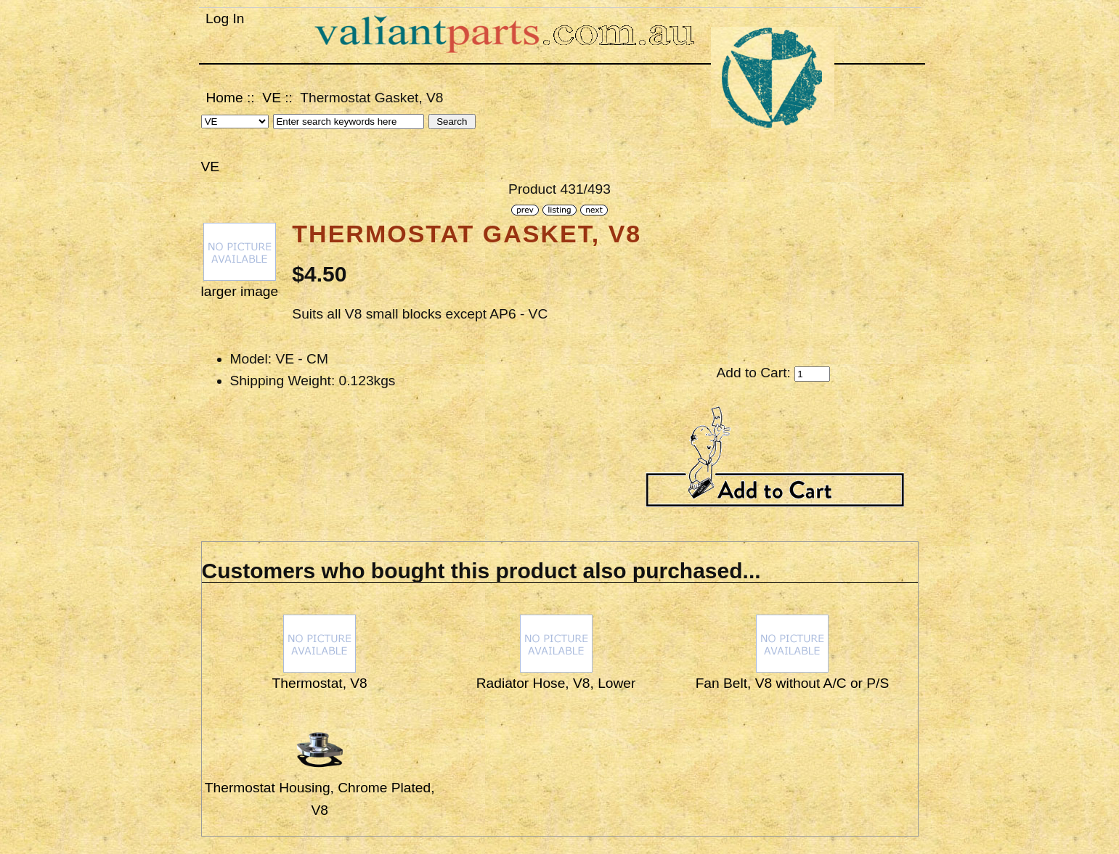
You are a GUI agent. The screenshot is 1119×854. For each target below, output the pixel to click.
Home (224, 97)
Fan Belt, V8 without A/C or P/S (793, 683)
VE (271, 97)
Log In (225, 18)
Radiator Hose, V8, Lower (556, 683)
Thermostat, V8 (319, 683)
